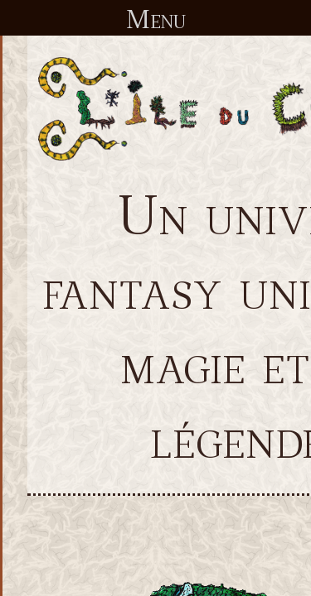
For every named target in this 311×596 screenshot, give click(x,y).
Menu (156, 18)
